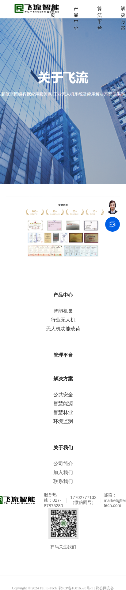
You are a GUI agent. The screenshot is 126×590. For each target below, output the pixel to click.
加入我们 (63, 472)
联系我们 (63, 481)
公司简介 (63, 463)
